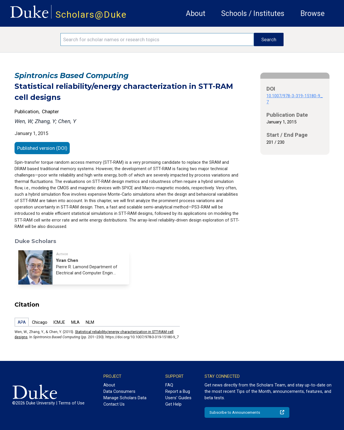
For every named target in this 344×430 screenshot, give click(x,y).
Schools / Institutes (252, 13)
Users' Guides (178, 397)
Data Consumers (119, 391)
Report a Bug (177, 391)
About (195, 13)
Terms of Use (71, 403)
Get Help (173, 404)
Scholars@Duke (91, 14)
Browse (312, 13)
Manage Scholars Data (124, 397)
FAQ (169, 385)
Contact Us (114, 404)
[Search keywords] (157, 39)
